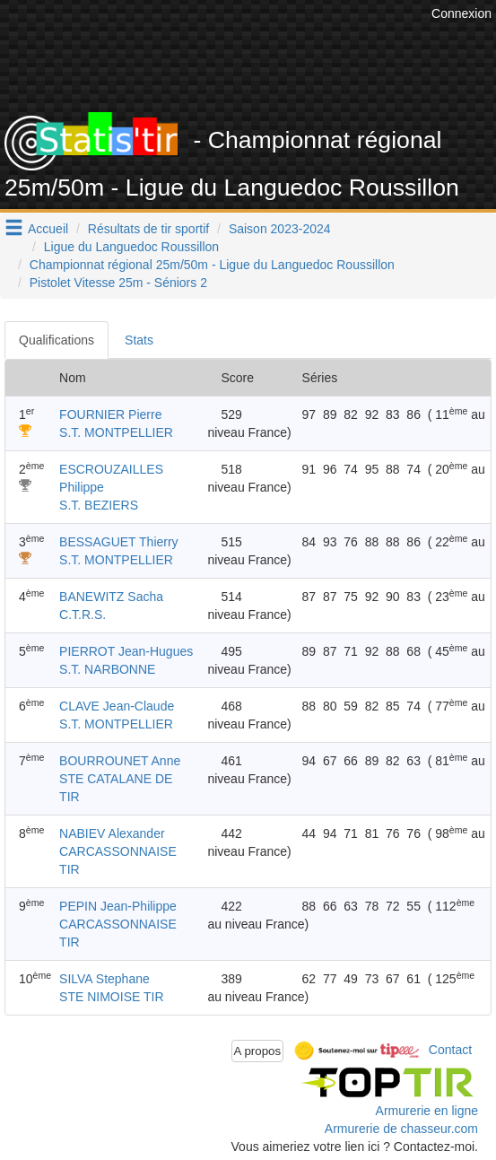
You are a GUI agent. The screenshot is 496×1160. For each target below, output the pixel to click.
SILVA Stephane (104, 979)
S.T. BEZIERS (98, 505)
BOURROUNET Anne (119, 761)
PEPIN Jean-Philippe (118, 906)
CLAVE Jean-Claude (116, 706)
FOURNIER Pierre (110, 414)
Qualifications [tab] (56, 340)
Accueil (48, 229)
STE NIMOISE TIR (111, 997)
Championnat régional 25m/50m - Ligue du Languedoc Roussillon (212, 264)
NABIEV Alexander (112, 833)
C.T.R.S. (82, 614)
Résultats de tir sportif (148, 229)
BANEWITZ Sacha (111, 596)
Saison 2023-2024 (280, 229)
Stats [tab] (139, 340)
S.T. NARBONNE (107, 669)
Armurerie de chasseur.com (401, 1128)
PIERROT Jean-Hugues (126, 651)
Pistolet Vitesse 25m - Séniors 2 (118, 282)
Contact (450, 1049)
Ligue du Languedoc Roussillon (131, 247)
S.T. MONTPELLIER (116, 432)
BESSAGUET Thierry (118, 542)
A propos (258, 1051)
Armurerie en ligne (427, 1110)
